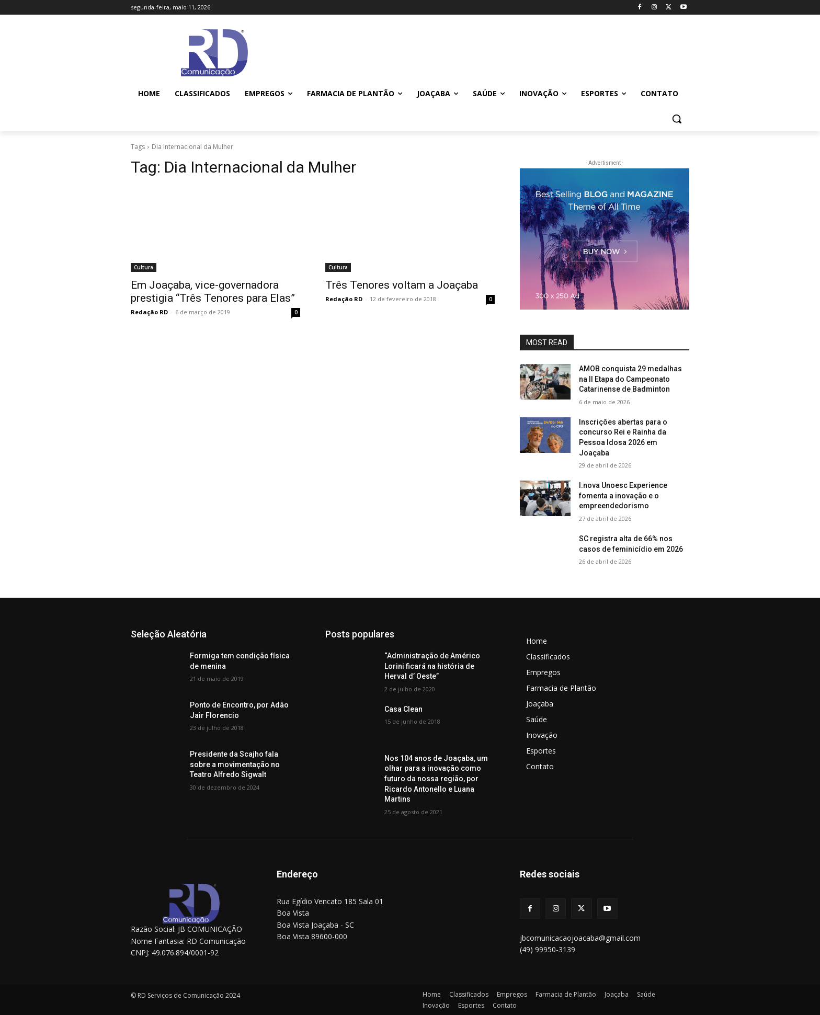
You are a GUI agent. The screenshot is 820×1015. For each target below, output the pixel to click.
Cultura (143, 267)
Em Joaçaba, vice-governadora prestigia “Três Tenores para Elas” (213, 291)
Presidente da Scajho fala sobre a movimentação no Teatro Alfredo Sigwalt (235, 764)
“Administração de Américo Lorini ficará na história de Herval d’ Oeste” (432, 666)
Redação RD (149, 312)
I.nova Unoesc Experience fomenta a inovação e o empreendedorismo (623, 495)
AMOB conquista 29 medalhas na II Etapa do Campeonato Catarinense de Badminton (630, 378)
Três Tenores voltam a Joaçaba (401, 285)
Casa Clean (403, 709)
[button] (676, 118)
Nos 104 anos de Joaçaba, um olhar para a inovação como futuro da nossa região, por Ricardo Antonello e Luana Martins (436, 778)
